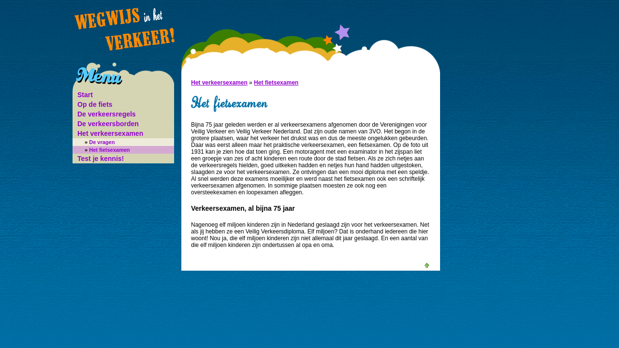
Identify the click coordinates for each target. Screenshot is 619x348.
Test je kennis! (100, 158)
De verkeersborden (108, 124)
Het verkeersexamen (110, 133)
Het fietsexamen (107, 150)
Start (85, 95)
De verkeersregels (106, 114)
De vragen (100, 142)
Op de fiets (94, 104)
